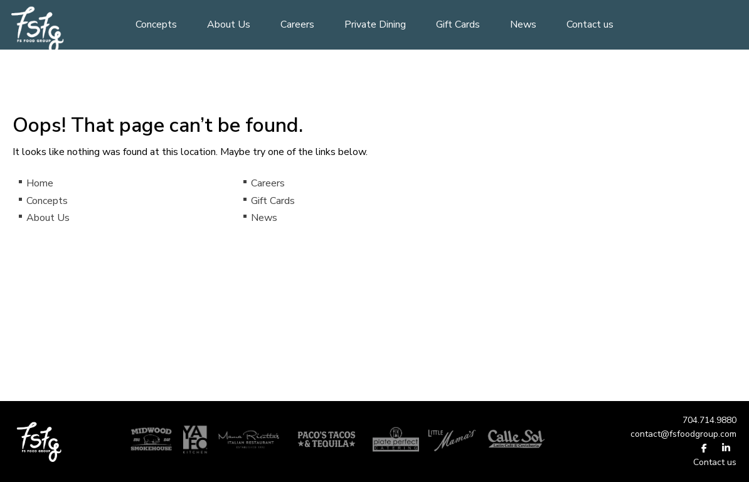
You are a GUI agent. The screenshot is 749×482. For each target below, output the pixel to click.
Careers (297, 24)
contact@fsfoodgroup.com (683, 434)
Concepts (156, 24)
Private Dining (375, 24)
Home (39, 183)
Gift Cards (458, 24)
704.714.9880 (709, 420)
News (523, 24)
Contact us (590, 24)
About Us (228, 24)
